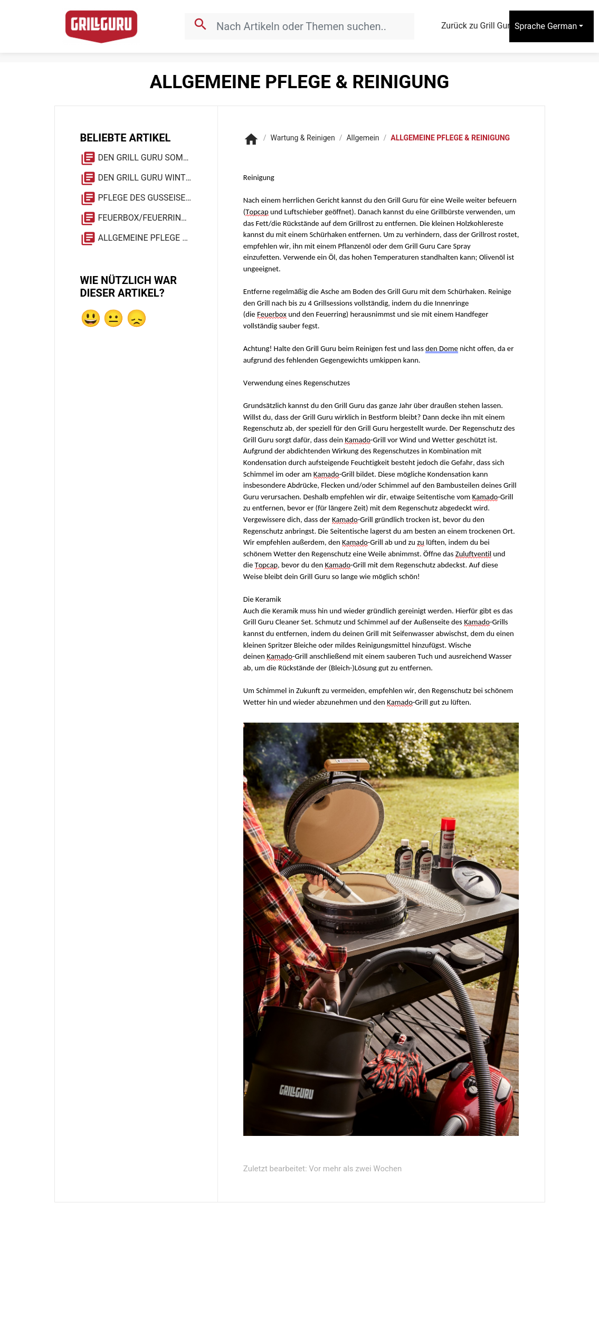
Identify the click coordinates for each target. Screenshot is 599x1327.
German (562, 26)
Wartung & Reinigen (303, 138)
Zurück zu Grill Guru (487, 26)
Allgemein (362, 138)
